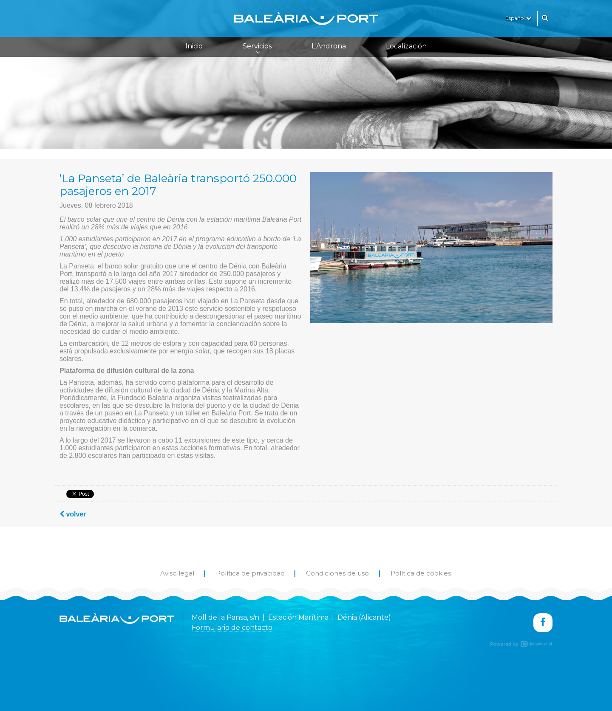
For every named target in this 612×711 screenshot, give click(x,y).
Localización (406, 46)
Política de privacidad (250, 573)
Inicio (194, 46)
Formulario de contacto (232, 628)
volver (73, 514)
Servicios (257, 49)
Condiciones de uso (337, 573)
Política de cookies (421, 573)
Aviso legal (177, 573)
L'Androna (329, 46)
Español (518, 18)
